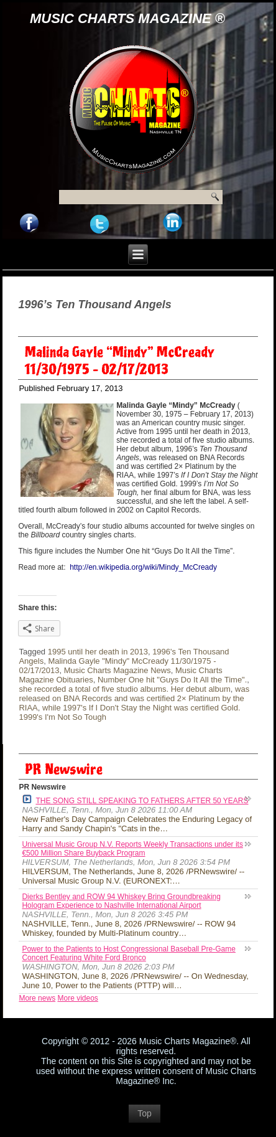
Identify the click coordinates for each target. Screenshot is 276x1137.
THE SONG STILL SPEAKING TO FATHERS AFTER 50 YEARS (135, 800)
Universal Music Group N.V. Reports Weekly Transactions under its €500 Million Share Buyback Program (132, 848)
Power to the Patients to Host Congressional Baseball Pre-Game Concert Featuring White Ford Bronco (129, 953)
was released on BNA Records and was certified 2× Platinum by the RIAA (134, 698)
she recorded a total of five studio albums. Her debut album (124, 689)
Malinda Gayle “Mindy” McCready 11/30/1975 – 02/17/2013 (119, 361)
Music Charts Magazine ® (127, 18)
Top (144, 1113)
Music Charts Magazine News (117, 670)
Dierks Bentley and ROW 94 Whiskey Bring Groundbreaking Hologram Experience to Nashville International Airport (121, 901)
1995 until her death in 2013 (98, 651)
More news (37, 998)
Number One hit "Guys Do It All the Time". (172, 679)
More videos (77, 998)
